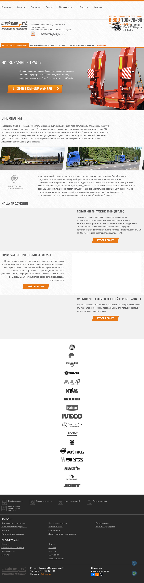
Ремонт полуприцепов (105, 527)
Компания (6, 7)
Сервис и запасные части (12, 548)
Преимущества (66, 7)
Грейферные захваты (58, 523)
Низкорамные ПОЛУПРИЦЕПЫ (14, 45)
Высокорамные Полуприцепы (43, 45)
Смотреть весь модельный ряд (32, 88)
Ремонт (49, 7)
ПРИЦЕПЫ (63, 45)
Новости (52, 551)
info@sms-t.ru (45, 574)
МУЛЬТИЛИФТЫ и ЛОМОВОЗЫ (82, 45)
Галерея (84, 7)
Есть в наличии (102, 523)
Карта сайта (54, 555)
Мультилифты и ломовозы (12, 534)
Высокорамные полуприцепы (14, 527)
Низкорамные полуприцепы (13, 523)
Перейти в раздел (105, 240)
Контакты (99, 7)
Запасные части (56, 527)
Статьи (52, 544)
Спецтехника (54, 530)
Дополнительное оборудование (62, 534)
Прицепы (5, 530)
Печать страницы (56, 558)
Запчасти (35, 7)
